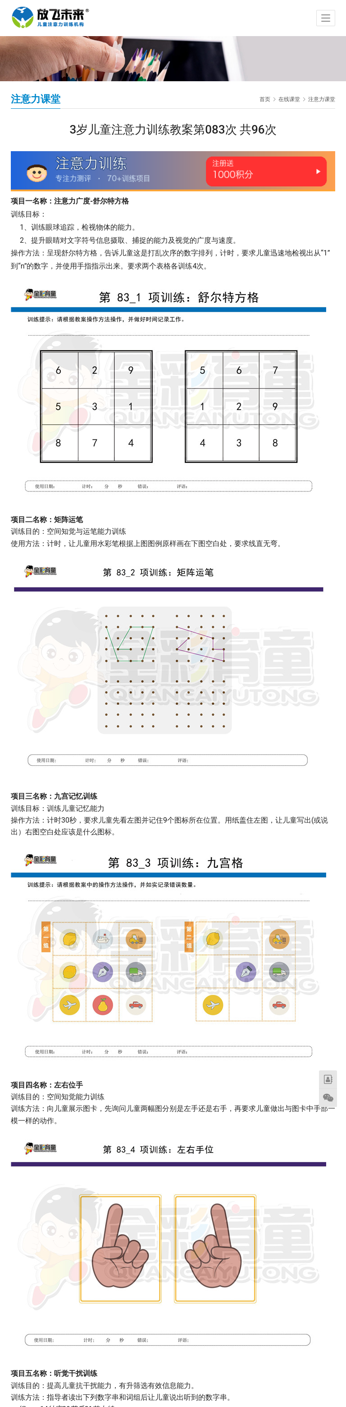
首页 (265, 99)
